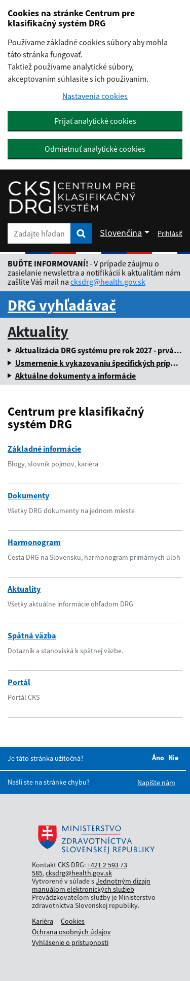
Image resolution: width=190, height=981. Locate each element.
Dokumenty (28, 495)
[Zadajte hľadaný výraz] (39, 233)
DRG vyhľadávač (62, 305)
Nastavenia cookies (95, 96)
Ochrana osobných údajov (71, 931)
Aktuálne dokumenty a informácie (75, 375)
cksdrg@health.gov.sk (107, 282)
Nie (173, 757)
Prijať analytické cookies (95, 121)
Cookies (73, 921)
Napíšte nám (156, 782)
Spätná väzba (32, 635)
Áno (158, 757)
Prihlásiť (170, 233)
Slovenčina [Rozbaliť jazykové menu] (121, 233)
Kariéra (42, 921)
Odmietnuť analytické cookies (95, 149)
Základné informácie (44, 449)
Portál (19, 682)
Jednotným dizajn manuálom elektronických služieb (91, 885)
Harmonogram (34, 542)
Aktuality (38, 331)
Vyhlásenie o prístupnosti (70, 942)
